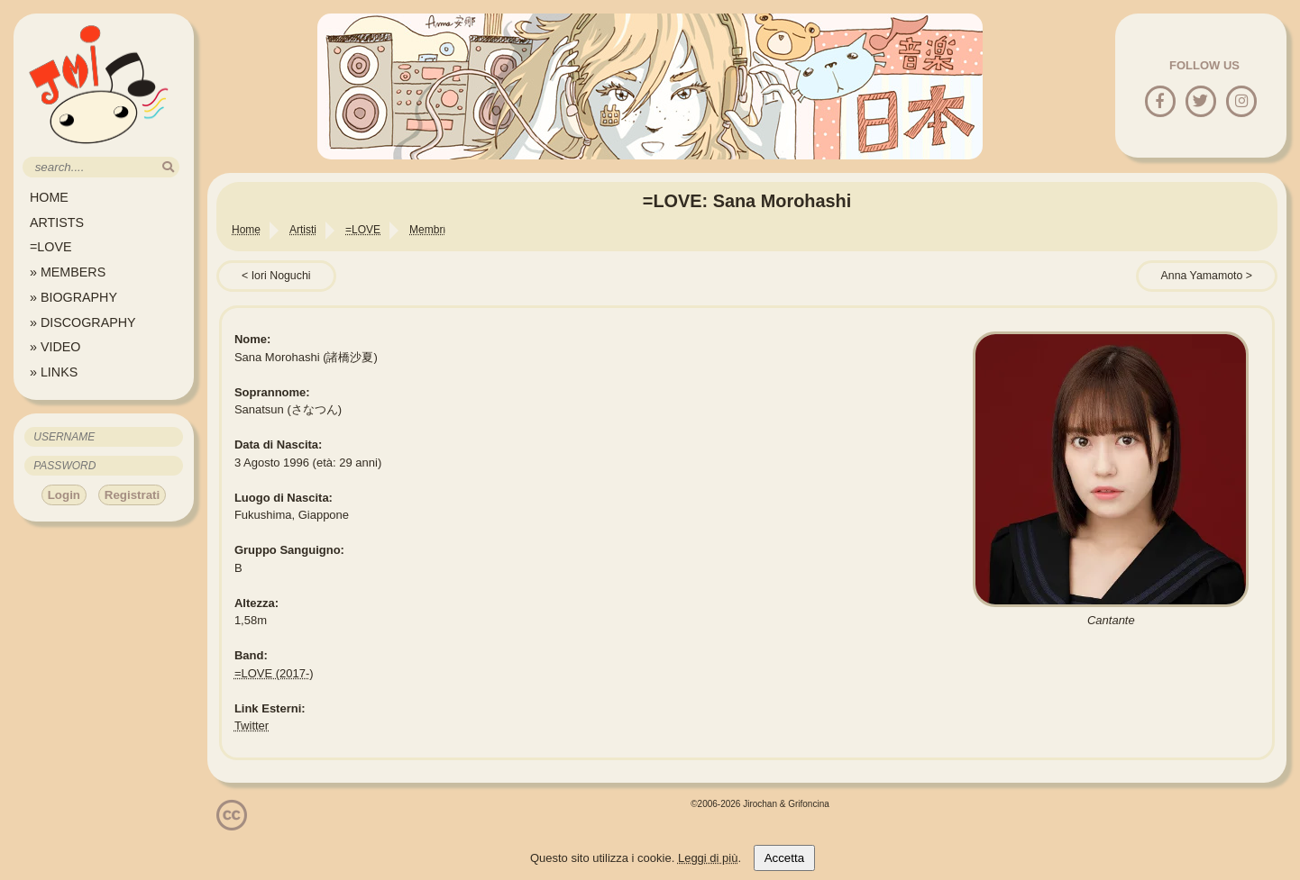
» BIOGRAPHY (73, 297)
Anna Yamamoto (1202, 275)
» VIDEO (55, 347)
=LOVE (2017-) (274, 673)
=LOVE (51, 247)
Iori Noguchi (281, 275)
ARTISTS (57, 222)
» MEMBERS (67, 272)
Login (64, 495)
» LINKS (54, 372)
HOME (49, 197)
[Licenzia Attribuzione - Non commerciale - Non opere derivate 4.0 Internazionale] (231, 824)
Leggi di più (708, 858)
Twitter (251, 725)
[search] (168, 167)
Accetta (784, 858)
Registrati (132, 495)
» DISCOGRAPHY (83, 322)
